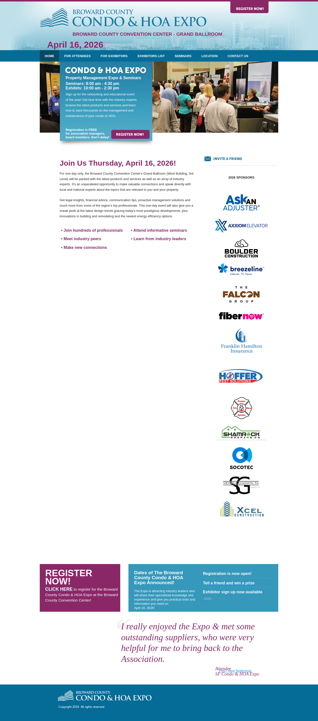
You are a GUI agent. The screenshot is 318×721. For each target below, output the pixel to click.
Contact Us (238, 56)
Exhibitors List (151, 56)
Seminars (183, 56)
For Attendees (77, 56)
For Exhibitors (114, 56)
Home (49, 56)
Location (209, 56)
